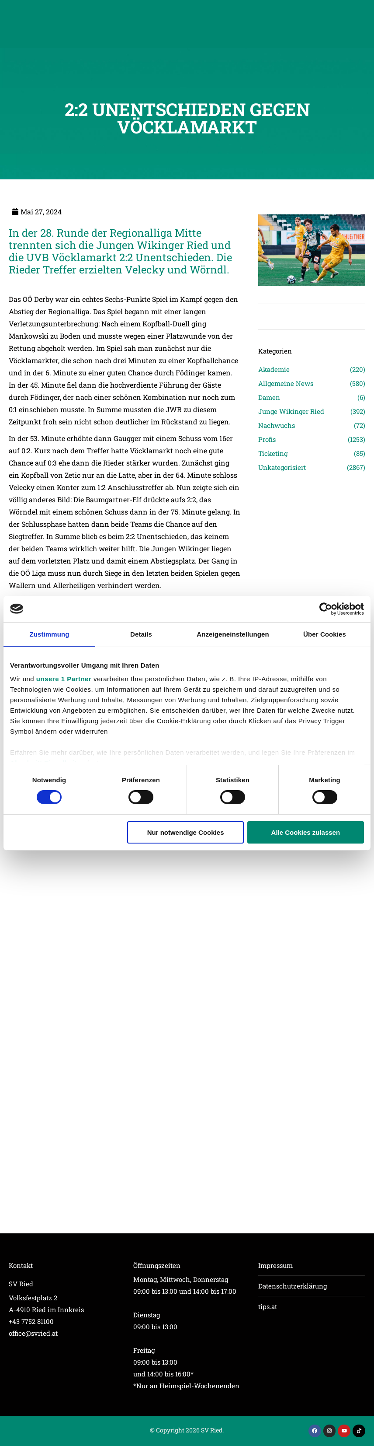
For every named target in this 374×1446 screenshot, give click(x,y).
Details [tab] (141, 633)
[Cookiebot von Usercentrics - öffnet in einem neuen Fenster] (325, 608)
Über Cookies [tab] (324, 633)
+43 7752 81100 (31, 1321)
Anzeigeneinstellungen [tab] (233, 633)
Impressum (275, 1265)
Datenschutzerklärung (292, 1285)
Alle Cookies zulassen (305, 832)
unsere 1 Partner (63, 679)
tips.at (267, 1306)
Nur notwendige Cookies (185, 832)
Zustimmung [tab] (49, 633)
